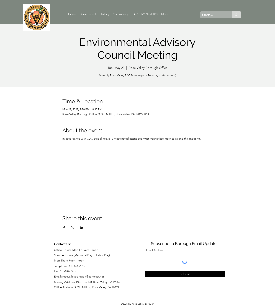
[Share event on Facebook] (64, 227)
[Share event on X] (72, 227)
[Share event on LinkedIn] (81, 227)
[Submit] (185, 274)
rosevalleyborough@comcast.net (83, 276)
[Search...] (213, 14)
